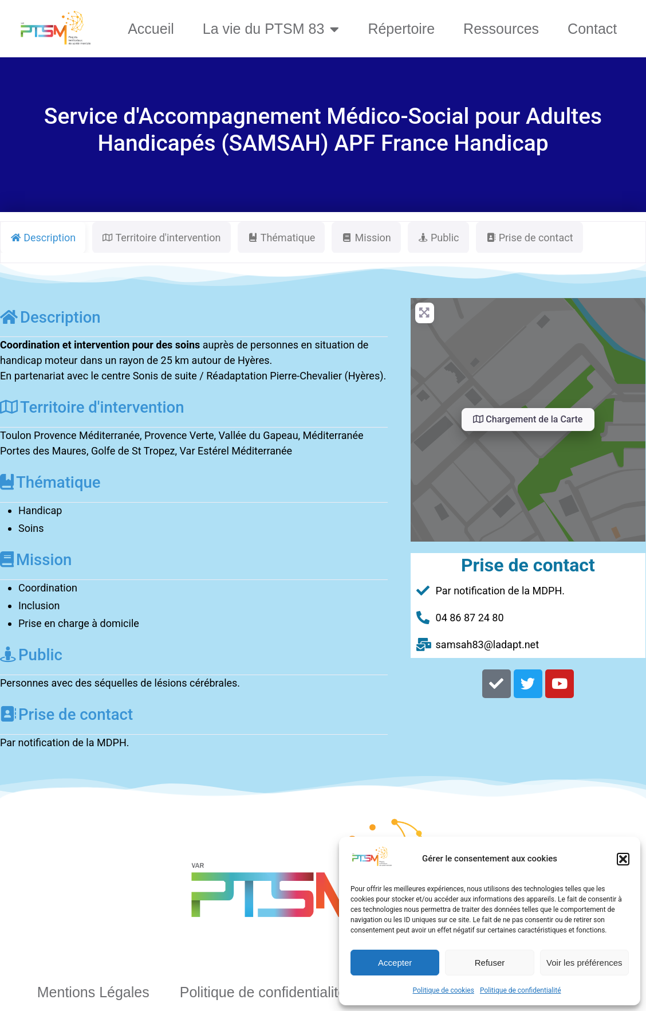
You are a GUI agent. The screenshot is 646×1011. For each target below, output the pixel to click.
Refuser (490, 962)
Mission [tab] (366, 238)
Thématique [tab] (281, 238)
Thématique (50, 482)
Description (50, 317)
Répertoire (401, 29)
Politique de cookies (443, 990)
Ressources (501, 29)
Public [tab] (438, 238)
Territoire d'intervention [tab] (161, 238)
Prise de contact (66, 714)
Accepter (395, 962)
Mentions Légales (93, 992)
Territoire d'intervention (92, 407)
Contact (592, 29)
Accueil (151, 29)
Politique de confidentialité (520, 990)
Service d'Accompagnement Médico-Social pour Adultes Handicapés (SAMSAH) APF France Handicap (323, 129)
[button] (623, 859)
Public (31, 654)
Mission (36, 559)
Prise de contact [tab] (529, 238)
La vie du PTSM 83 (271, 29)
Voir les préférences (584, 962)
